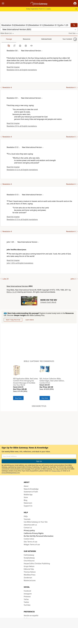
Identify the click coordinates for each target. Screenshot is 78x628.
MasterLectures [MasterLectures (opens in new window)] (30, 580)
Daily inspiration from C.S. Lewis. (38, 9)
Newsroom (28, 503)
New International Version (17, 286)
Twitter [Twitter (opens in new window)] (26, 602)
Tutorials (27, 519)
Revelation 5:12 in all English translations (22, 170)
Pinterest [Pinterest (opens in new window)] (27, 596)
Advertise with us (30, 525)
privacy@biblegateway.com (11, 473)
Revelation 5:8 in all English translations (22, 70)
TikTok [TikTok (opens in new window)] (26, 599)
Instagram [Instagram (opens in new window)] (28, 594)
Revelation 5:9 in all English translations (22, 126)
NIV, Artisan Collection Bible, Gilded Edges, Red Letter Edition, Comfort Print (52, 380)
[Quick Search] (35, 25)
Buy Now (18, 398)
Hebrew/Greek (27, 39)
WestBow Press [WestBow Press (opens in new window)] (29, 575)
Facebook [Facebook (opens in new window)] (27, 591)
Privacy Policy (55, 471)
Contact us (28, 527)
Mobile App (28, 494)
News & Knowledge (31, 489)
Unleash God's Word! (48, 302)
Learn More (29, 320)
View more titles (39, 406)
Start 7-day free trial (13, 320)
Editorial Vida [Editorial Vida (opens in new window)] (29, 569)
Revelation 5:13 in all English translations (22, 219)
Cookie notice (29, 539)
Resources (15, 39)
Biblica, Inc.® (12, 292)
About (26, 486)
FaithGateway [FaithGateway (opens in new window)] (29, 555)
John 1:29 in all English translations (20, 263)
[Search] (74, 25)
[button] (75, 3)
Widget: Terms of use (32, 544)
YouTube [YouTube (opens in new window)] (27, 605)
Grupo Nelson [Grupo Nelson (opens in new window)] (29, 566)
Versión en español (31, 615)
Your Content (40, 39)
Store (26, 497)
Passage (5, 39)
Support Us (28, 506)
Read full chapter (13, 67)
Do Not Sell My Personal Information (38, 536)
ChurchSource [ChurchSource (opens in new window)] (29, 561)
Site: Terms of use (30, 542)
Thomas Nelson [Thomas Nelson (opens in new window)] (30, 572)
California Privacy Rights (34, 533)
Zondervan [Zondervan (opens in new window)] (28, 577)
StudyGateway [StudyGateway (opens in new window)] (29, 558)
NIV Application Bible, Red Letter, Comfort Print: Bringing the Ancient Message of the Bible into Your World (25, 381)
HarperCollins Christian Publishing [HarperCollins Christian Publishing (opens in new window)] (37, 563)
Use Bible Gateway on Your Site (35, 522)
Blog (25, 500)
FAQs (26, 516)
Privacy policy (29, 530)
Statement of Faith (31, 492)
